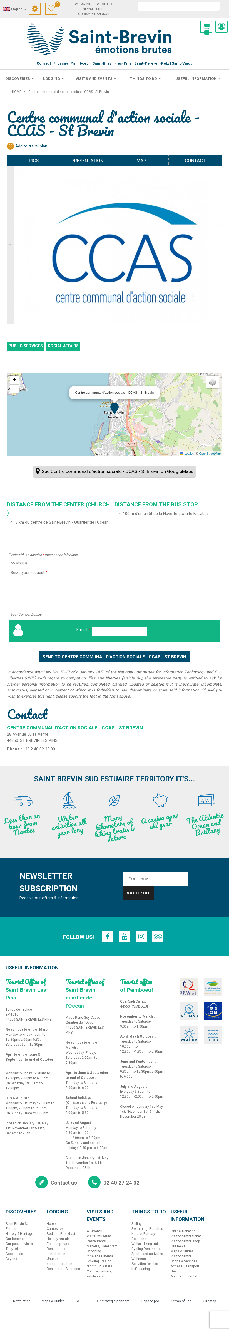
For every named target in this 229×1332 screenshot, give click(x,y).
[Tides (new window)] (206, 1027)
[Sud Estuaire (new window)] (206, 986)
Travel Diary (56, 5)
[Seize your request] (114, 591)
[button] (206, 26)
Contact (195, 160)
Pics (34, 160)
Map (141, 160)
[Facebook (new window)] (108, 936)
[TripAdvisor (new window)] (157, 936)
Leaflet (186, 453)
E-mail (83, 630)
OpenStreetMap (210, 453)
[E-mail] (119, 631)
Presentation (87, 160)
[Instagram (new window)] (140, 936)
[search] (179, 6)
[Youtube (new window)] (124, 936)
